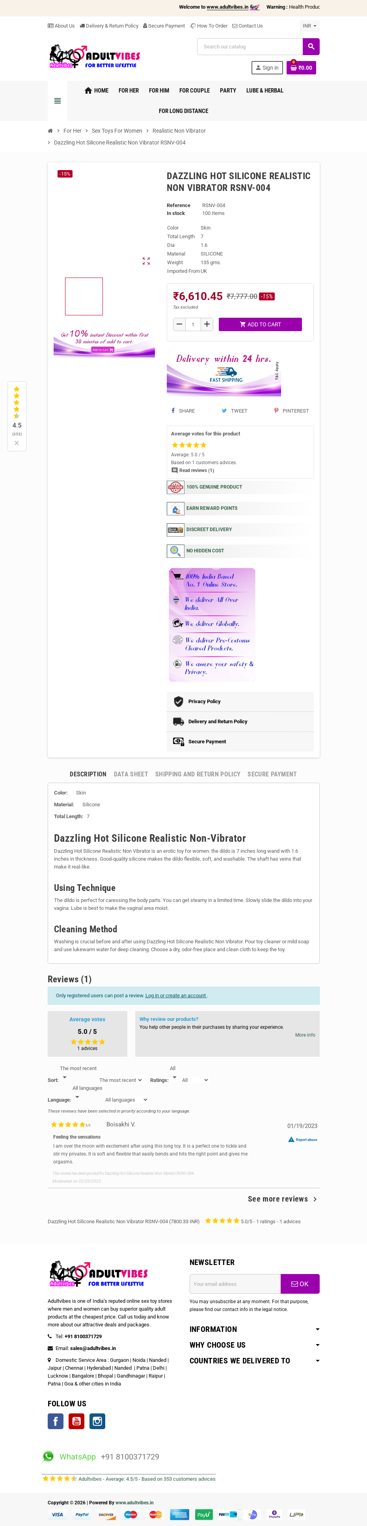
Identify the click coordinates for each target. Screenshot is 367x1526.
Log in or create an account (176, 995)
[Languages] (87, 1093)
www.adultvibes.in (135, 1503)
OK (300, 1284)
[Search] (258, 46)
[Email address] (235, 1284)
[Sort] (78, 1073)
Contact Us (247, 26)
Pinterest (291, 411)
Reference (178, 205)
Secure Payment (164, 26)
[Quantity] (193, 324)
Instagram (97, 1421)
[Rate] (174, 1073)
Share (183, 411)
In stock (176, 213)
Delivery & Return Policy (109, 26)
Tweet (235, 411)
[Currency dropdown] (310, 26)
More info (305, 1035)
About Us (61, 26)
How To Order (208, 26)
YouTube (76, 1421)
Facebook (55, 1421)
